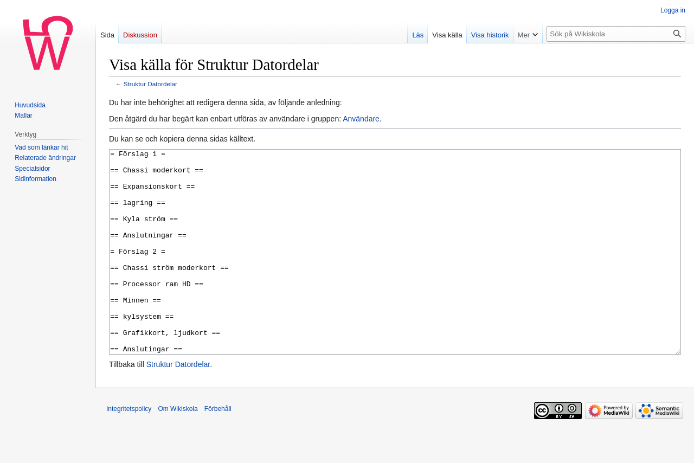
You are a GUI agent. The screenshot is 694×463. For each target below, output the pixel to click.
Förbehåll (218, 449)
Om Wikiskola (177, 449)
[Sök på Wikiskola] (616, 34)
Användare (361, 118)
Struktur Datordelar (150, 83)
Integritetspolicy (128, 449)
